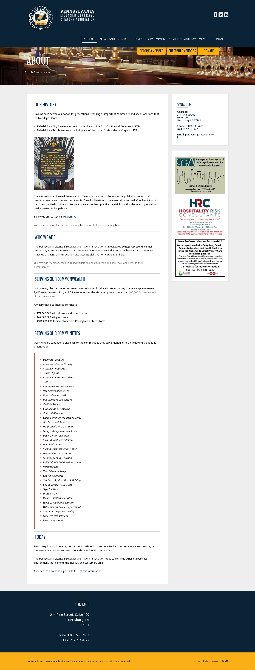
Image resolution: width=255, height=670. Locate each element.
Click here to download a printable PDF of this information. (68, 571)
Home (196, 661)
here (82, 225)
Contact (219, 39)
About (89, 39)
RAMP (138, 39)
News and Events (114, 39)
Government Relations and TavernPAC (177, 39)
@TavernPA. (69, 216)
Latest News (210, 661)
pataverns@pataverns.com (200, 134)
